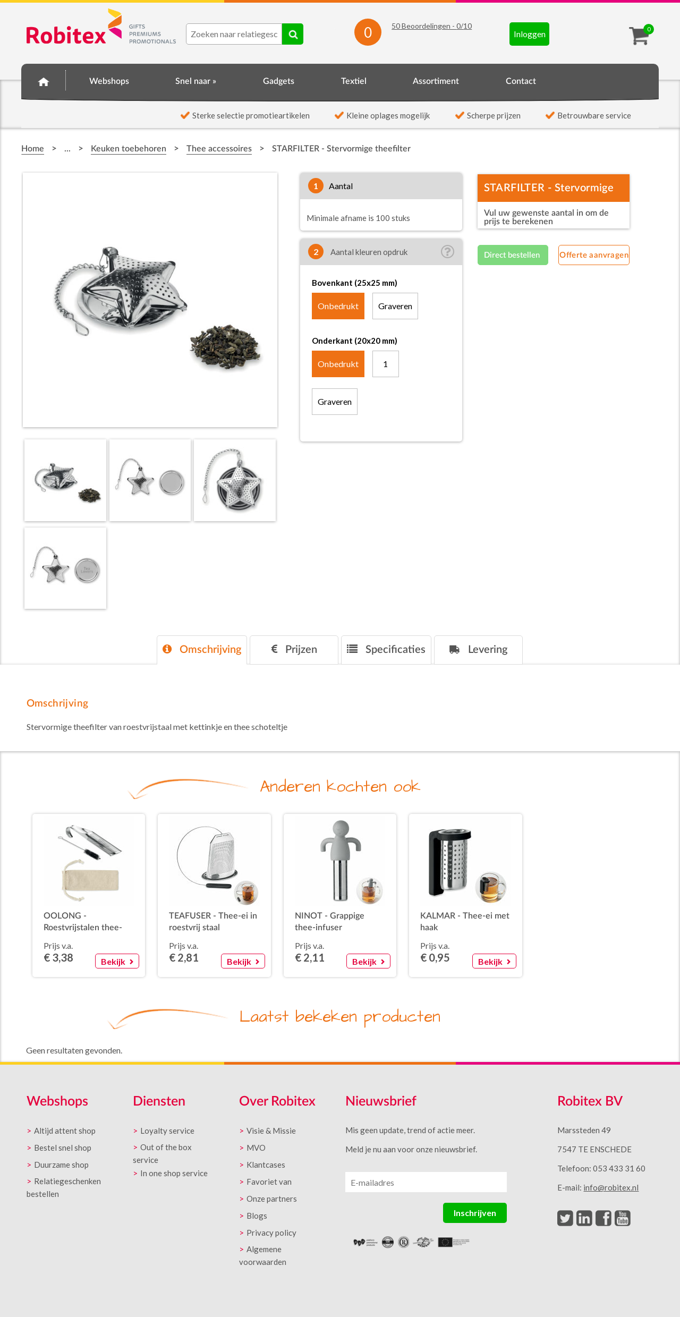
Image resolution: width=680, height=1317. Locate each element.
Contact (521, 81)
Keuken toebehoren (128, 149)
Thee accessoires (219, 149)
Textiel (354, 81)
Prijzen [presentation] (294, 649)
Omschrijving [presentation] (202, 649)
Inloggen (530, 34)
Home (43, 80)
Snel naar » (195, 81)
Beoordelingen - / (432, 25)
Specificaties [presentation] (386, 649)
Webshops (109, 81)
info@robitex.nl (611, 1187)
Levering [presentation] (478, 649)
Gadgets (278, 81)
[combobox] (234, 34)
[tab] (202, 650)
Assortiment (436, 81)
